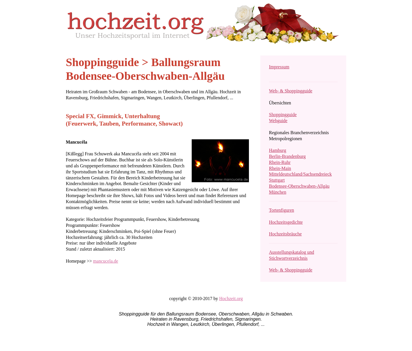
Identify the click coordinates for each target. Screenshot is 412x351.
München (277, 192)
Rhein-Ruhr (280, 162)
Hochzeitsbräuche (285, 233)
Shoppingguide (283, 114)
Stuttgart (277, 180)
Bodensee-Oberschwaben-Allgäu (299, 186)
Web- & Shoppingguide (290, 90)
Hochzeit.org (231, 298)
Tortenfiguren (281, 210)
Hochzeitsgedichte (286, 222)
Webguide (278, 120)
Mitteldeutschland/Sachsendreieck (300, 174)
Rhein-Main (280, 168)
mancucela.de (105, 261)
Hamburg (277, 150)
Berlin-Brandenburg (287, 156)
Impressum (279, 66)
